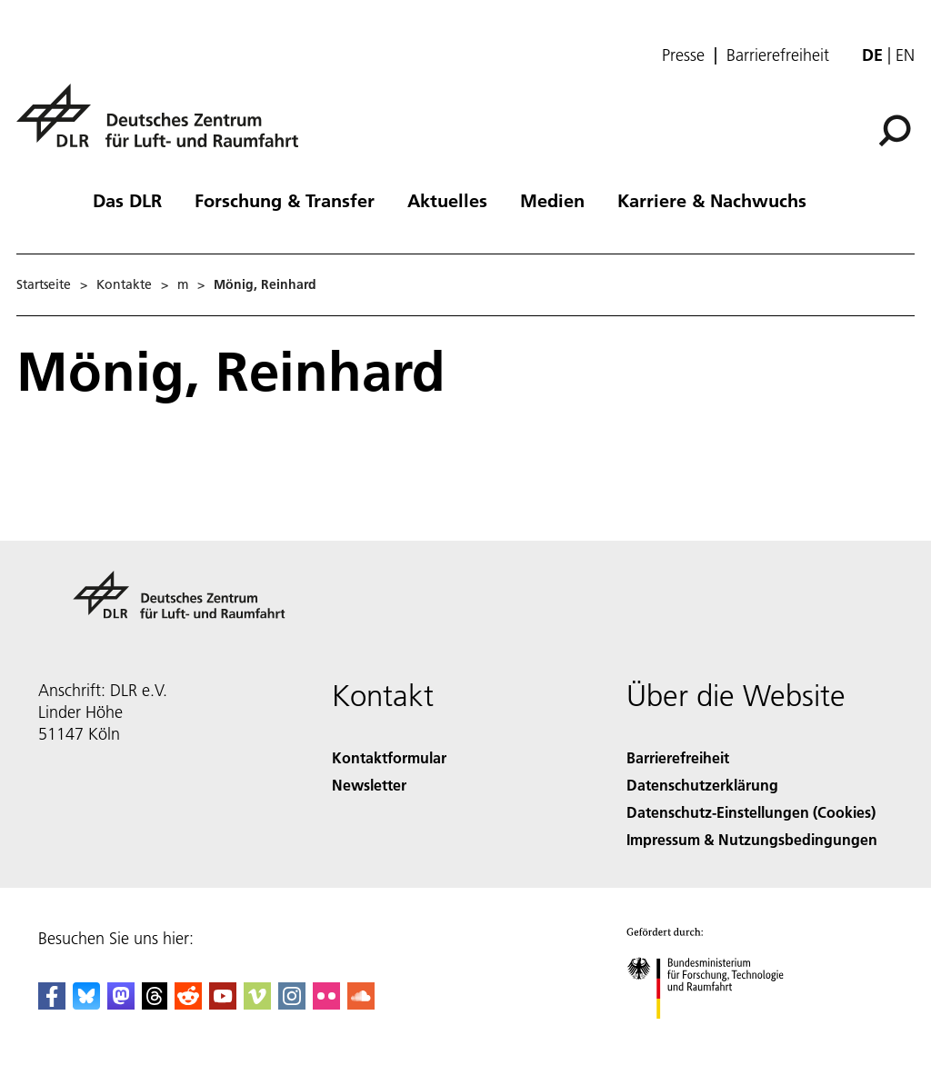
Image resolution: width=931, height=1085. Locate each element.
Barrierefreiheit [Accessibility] (677, 757)
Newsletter (369, 784)
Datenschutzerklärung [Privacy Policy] (702, 784)
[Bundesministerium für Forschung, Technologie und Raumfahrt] (715, 1034)
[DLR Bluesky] (86, 1003)
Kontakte (124, 284)
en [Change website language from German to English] (905, 55)
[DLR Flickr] (326, 1003)
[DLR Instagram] (291, 1003)
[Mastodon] (121, 1003)
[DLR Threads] (154, 1003)
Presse (683, 55)
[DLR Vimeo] (257, 1003)
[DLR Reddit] (188, 1003)
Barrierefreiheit (777, 55)
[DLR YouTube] (222, 1003)
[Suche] (894, 130)
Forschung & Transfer (285, 200)
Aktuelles (447, 200)
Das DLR (127, 200)
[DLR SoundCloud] (361, 1003)
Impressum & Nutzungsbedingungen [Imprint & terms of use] (751, 839)
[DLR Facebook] (51, 1003)
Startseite (43, 284)
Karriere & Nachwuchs (711, 200)
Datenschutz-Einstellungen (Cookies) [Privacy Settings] (751, 811)
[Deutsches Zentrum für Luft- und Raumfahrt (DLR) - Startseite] (164, 126)
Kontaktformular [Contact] (389, 757)
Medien (552, 200)
